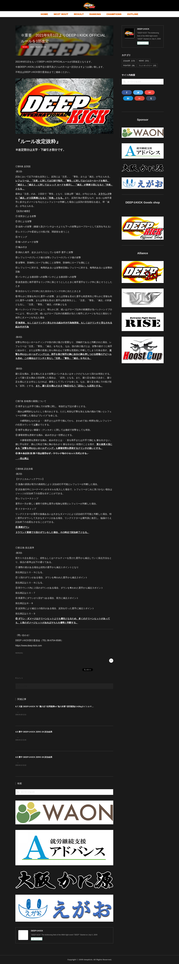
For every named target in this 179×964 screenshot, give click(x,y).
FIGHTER (129, 66)
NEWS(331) (19, 653)
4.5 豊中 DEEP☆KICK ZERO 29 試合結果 (33, 732)
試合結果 (129, 61)
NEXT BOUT (61, 14)
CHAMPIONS (114, 14)
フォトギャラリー (147, 66)
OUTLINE (132, 14)
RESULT (79, 14)
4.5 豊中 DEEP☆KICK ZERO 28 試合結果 (33, 757)
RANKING (95, 14)
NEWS (24, 47)
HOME (44, 14)
